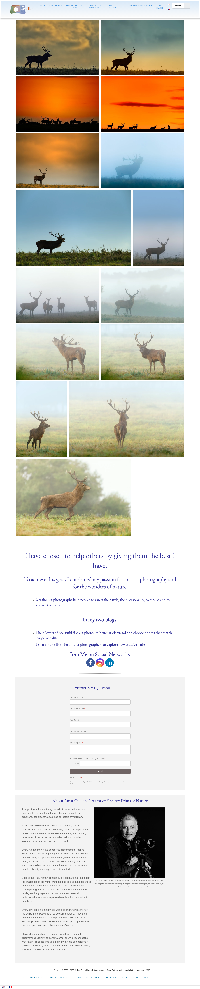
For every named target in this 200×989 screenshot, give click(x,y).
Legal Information (58, 977)
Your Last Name (77, 708)
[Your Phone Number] (100, 736)
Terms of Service (122, 782)
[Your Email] (100, 724)
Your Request (76, 742)
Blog (23, 977)
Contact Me (111, 977)
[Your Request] (100, 749)
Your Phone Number (78, 731)
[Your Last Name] (100, 713)
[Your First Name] (100, 702)
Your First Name (77, 697)
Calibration (36, 977)
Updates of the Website (135, 977)
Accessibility (93, 977)
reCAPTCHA (76, 777)
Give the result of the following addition (87, 758)
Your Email (75, 720)
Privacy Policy (108, 782)
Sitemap (77, 977)
